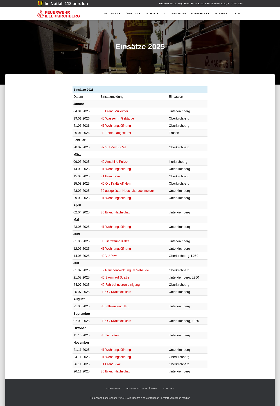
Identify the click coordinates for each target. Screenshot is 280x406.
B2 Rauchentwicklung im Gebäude (125, 270)
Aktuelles (112, 13)
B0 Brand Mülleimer (114, 111)
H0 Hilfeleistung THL (115, 306)
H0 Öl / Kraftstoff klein (116, 183)
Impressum (112, 388)
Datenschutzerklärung (142, 388)
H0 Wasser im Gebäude (117, 118)
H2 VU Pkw (108, 256)
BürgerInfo (200, 13)
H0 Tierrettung (110, 335)
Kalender (220, 13)
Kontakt (169, 388)
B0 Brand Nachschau (115, 212)
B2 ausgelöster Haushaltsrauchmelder (127, 191)
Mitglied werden (175, 13)
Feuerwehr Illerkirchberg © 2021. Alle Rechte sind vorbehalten (125, 397)
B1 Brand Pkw (110, 176)
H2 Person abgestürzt (115, 133)
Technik (152, 13)
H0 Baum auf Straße (115, 277)
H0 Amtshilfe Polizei (114, 162)
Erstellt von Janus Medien (175, 397)
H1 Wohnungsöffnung (115, 125)
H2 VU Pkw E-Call (113, 147)
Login (236, 13)
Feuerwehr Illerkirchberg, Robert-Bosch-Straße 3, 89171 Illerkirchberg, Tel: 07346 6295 (201, 3)
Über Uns (133, 13)
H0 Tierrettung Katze (115, 241)
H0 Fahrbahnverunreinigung (120, 284)
